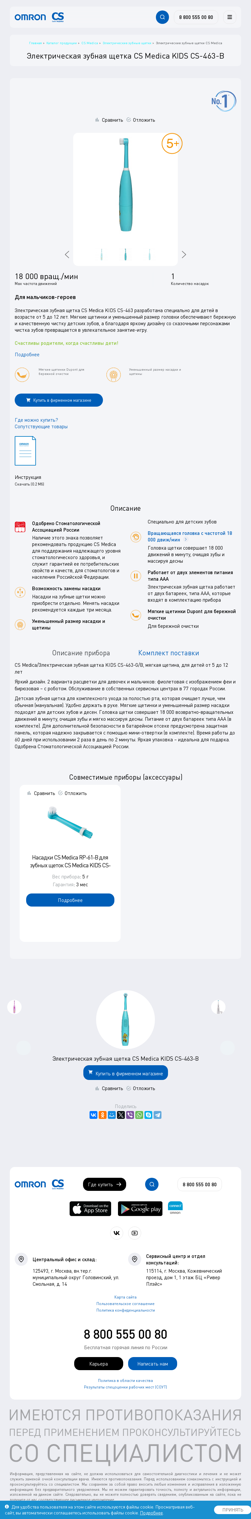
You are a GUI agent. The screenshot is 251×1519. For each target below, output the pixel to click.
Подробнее (27, 354)
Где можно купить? (36, 420)
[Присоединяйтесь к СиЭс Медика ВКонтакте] (116, 1233)
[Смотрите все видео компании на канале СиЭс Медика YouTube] (134, 1233)
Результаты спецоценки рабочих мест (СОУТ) (125, 1387)
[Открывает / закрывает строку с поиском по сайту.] (162, 17)
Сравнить (112, 120)
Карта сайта (125, 1297)
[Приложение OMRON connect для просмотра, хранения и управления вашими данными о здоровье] (175, 1208)
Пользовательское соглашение (125, 1303)
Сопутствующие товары (41, 426)
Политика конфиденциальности (125, 1310)
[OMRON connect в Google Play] (140, 1208)
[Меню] (229, 17)
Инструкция (28, 477)
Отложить (144, 120)
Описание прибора (81, 652)
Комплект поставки (168, 652)
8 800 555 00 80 (125, 1333)
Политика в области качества (125, 1380)
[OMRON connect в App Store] (90, 1208)
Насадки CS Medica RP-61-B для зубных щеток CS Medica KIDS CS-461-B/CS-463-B (70, 865)
